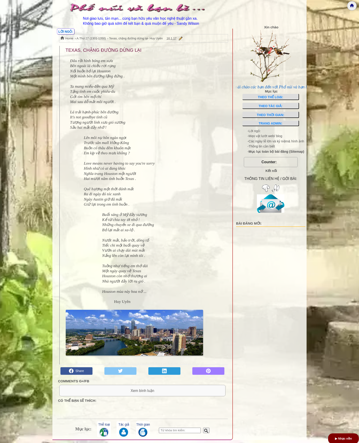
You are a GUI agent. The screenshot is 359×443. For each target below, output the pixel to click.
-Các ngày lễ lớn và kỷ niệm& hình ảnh (275, 141)
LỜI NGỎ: (65, 31)
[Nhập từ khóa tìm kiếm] (180, 433)
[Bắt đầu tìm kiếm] (206, 433)
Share (76, 371)
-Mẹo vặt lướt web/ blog (264, 136)
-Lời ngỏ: (254, 131)
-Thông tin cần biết (261, 146)
